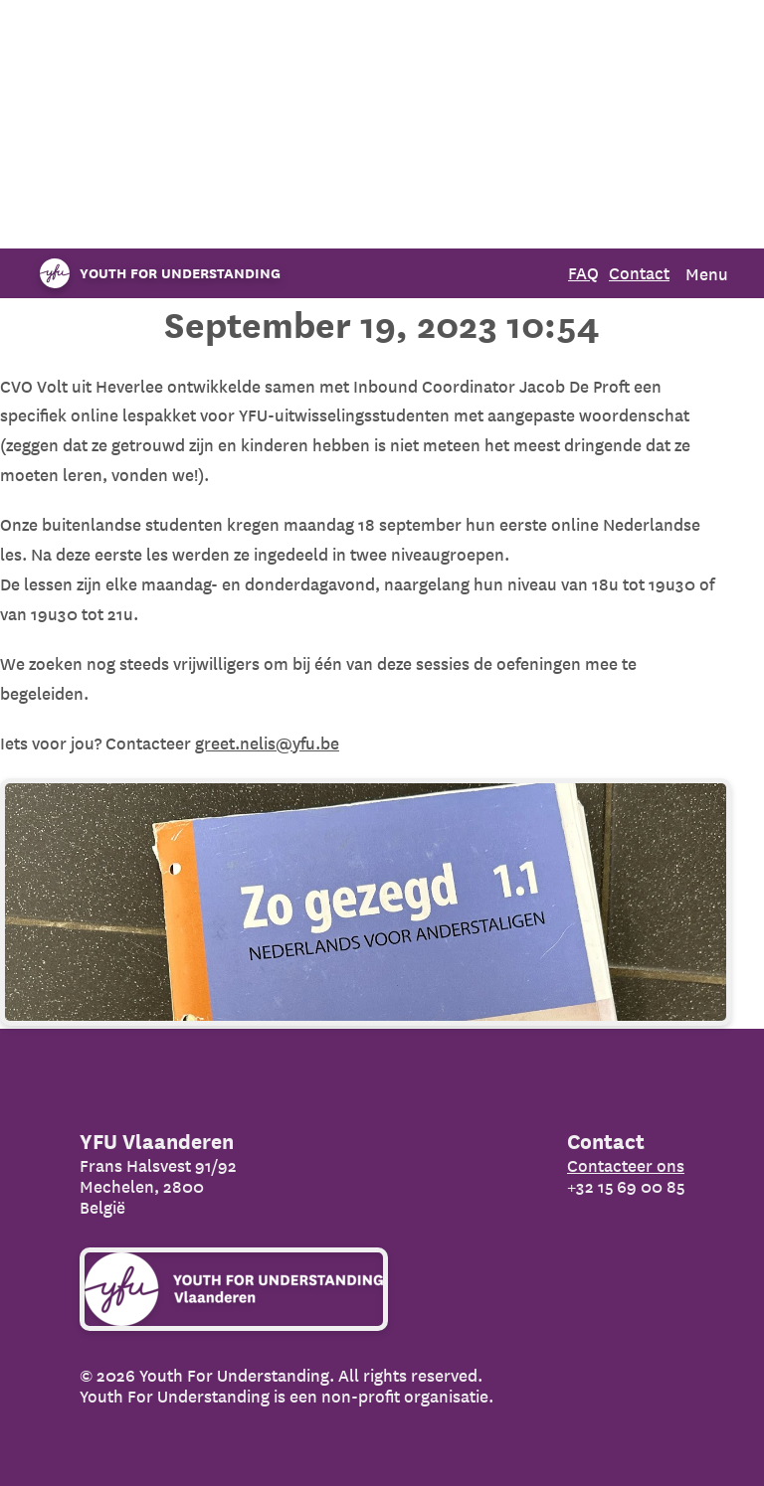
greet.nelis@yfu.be (267, 743)
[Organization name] (155, 273)
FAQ (583, 272)
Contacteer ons (625, 1165)
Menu (706, 273)
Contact (639, 272)
